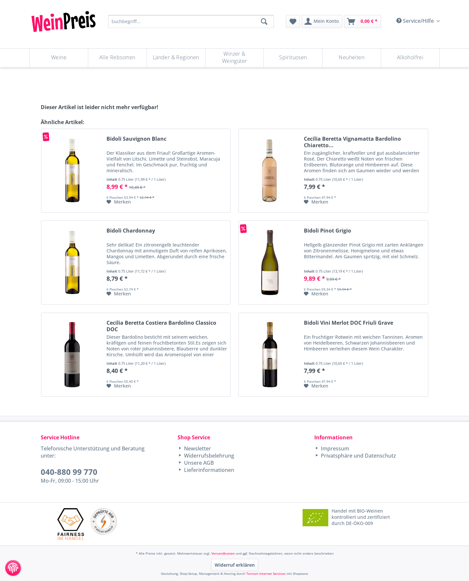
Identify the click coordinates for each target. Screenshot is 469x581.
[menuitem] (293, 21)
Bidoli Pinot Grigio (327, 230)
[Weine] (59, 58)
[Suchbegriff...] (191, 21)
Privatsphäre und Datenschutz (358, 455)
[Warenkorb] (362, 21)
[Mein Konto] (322, 21)
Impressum (334, 448)
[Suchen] (264, 21)
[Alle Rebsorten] (117, 58)
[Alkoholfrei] (410, 58)
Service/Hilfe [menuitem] (415, 20)
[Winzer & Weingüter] (235, 58)
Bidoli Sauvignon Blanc (136, 138)
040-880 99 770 (69, 471)
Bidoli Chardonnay (131, 230)
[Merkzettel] (293, 21)
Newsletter (197, 448)
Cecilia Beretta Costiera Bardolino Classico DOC (161, 326)
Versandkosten (223, 553)
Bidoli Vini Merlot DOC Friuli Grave (348, 322)
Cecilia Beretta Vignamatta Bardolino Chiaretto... (352, 142)
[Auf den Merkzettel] (119, 202)
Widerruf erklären (235, 565)
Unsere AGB (198, 462)
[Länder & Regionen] (176, 58)
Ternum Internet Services (266, 573)
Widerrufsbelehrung (208, 455)
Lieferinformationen (208, 470)
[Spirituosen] (293, 58)
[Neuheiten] (351, 58)
